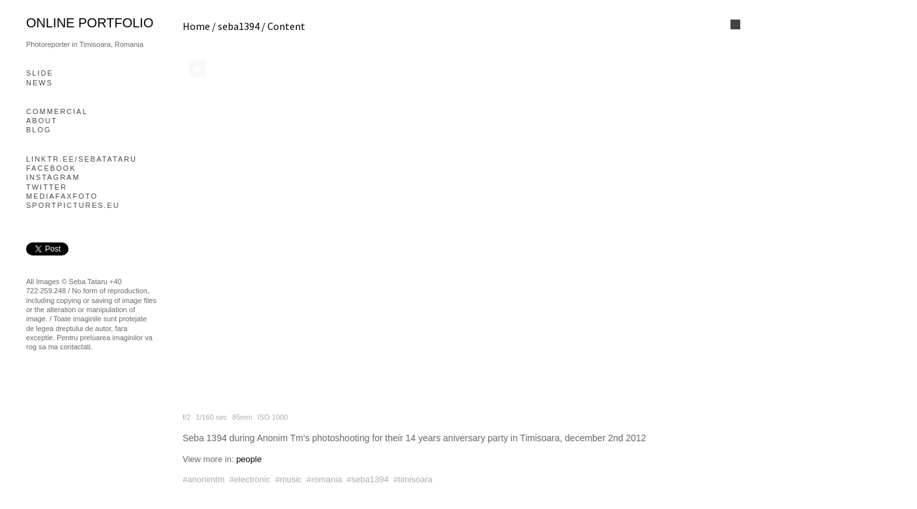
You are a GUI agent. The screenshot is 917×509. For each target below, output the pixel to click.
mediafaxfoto (62, 196)
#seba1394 (368, 479)
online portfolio (89, 23)
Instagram (53, 177)
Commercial (57, 111)
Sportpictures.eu (73, 205)
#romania (324, 479)
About (41, 120)
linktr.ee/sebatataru (81, 159)
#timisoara (412, 479)
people (249, 459)
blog (39, 130)
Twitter (46, 187)
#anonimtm (203, 479)
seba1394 (239, 26)
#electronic (250, 479)
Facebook (51, 168)
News (39, 83)
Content (286, 26)
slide (39, 73)
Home (196, 26)
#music (288, 479)
